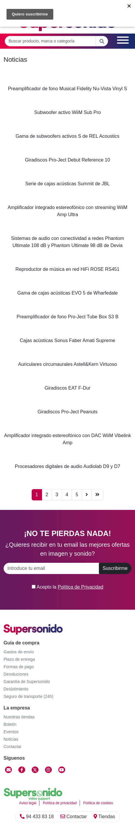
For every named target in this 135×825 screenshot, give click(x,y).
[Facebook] (21, 769)
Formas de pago (19, 666)
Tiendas (104, 816)
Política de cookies (98, 803)
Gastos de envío (19, 651)
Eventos (11, 731)
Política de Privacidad (80, 586)
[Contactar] (8, 769)
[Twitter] (35, 769)
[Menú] (123, 41)
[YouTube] (61, 769)
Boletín (10, 724)
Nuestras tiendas (19, 717)
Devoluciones (16, 674)
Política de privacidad (60, 803)
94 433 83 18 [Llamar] (37, 816)
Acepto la (67, 586)
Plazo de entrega (19, 659)
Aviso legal (27, 803)
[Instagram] (48, 769)
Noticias (11, 739)
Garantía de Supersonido (27, 681)
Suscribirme (115, 568)
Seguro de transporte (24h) (28, 696)
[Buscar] (102, 41)
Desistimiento (16, 689)
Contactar (73, 816)
